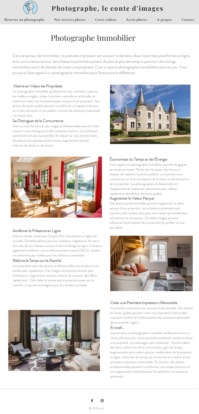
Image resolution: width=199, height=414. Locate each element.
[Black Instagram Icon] (102, 401)
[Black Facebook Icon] (92, 401)
